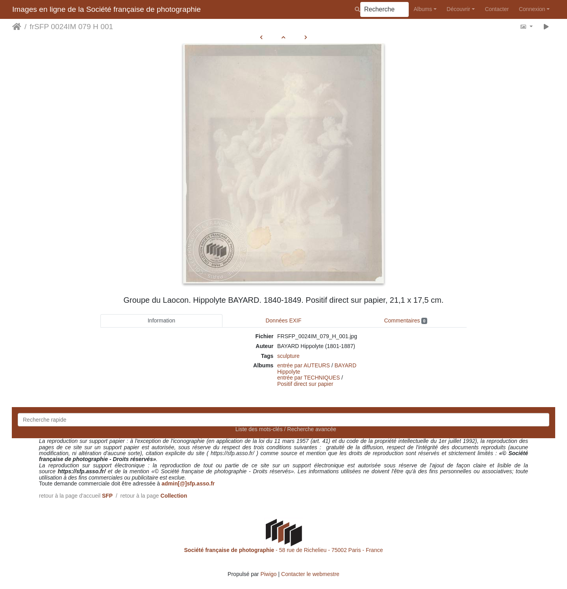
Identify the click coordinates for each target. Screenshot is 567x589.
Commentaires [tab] (405, 320)
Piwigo (268, 574)
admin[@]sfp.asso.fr (188, 483)
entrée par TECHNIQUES (308, 377)
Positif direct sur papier (305, 384)
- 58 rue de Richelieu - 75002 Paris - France (283, 550)
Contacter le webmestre (310, 574)
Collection (174, 496)
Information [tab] (161, 320)
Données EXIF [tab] (283, 320)
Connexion (532, 9)
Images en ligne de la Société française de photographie (106, 9)
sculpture (288, 356)
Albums (423, 9)
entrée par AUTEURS (303, 365)
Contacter (497, 9)
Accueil (16, 26)
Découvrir (458, 9)
